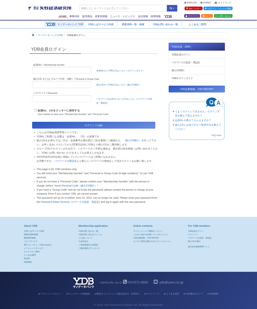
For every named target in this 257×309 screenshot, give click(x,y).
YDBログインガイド (182, 78)
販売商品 (87, 16)
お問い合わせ (223, 16)
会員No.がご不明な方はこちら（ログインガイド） (121, 70)
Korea (205, 3)
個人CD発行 (178, 70)
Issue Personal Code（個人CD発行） (76, 185)
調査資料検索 (30, 238)
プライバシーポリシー (50, 294)
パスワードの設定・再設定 (186, 62)
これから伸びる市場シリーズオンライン (151, 234)
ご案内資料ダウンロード (89, 248)
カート (207, 16)
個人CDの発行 (194, 241)
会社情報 (143, 16)
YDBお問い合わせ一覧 (165, 24)
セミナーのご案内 (32, 252)
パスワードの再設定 (65, 161)
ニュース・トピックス (122, 16)
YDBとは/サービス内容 (101, 24)
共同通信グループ (193, 294)
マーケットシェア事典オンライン (148, 231)
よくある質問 (30, 255)
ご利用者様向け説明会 (88, 245)
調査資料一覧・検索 (133, 24)
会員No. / (49, 64)
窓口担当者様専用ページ (199, 247)
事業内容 (74, 16)
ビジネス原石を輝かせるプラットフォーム (152, 241)
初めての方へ (193, 9)
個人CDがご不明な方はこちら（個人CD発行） (118, 85)
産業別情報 (101, 16)
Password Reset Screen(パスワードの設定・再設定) (70, 201)
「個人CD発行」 (132, 140)
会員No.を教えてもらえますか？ (193, 120)
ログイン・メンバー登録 (218, 9)
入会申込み (83, 241)
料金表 (27, 258)
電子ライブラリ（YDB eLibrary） (38, 245)
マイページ (192, 16)
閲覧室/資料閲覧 (31, 234)
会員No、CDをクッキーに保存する (58, 110)
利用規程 (28, 262)
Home (63, 16)
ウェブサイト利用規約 (78, 294)
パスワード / (45, 93)
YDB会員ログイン (181, 54)
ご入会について (85, 238)
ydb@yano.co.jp (171, 282)
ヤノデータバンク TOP (70, 24)
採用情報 (156, 16)
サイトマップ (223, 3)
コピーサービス (31, 241)
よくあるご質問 (197, 24)
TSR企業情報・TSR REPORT (197, 89)
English (190, 3)
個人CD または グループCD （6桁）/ (66, 78)
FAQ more (216, 135)
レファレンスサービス (34, 248)
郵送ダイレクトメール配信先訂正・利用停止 (117, 294)
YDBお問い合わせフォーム (90, 234)
